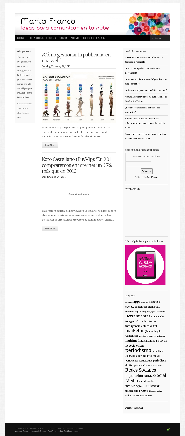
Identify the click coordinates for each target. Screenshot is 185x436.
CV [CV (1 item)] (140, 312)
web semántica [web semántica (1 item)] (138, 396)
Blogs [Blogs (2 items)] (153, 301)
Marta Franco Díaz (134, 408)
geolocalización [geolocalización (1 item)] (158, 312)
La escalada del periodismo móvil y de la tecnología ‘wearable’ (144, 59)
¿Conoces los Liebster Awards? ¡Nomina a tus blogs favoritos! (146, 81)
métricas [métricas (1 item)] (146, 341)
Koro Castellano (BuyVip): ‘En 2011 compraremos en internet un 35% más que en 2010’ (77, 165)
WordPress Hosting (55, 431)
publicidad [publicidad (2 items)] (139, 365)
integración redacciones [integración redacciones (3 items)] (140, 321)
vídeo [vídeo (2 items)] (128, 395)
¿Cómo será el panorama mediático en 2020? (146, 90)
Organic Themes (39, 431)
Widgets (21, 75)
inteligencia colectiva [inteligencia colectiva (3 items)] (138, 326)
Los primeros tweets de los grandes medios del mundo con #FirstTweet (145, 136)
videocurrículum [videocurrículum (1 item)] (155, 391)
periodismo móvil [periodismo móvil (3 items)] (148, 355)
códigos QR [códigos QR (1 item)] (147, 312)
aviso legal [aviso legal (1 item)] (145, 302)
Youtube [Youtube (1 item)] (148, 396)
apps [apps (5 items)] (136, 301)
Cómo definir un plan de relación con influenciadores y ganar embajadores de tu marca (145, 123)
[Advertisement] (145, 212)
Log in (76, 431)
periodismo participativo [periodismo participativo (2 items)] (138, 360)
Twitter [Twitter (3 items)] (143, 390)
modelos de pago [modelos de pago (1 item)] (146, 336)
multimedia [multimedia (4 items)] (133, 340)
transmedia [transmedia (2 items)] (131, 390)
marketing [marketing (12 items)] (135, 330)
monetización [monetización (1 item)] (159, 336)
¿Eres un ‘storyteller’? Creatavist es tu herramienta (142, 70)
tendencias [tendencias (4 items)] (152, 386)
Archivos (75, 37)
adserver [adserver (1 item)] (129, 302)
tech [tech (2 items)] (141, 386)
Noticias (21, 38)
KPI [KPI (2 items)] (155, 326)
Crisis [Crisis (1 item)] (157, 307)
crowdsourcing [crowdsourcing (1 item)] (132, 312)
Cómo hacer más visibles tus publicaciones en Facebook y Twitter (146, 99)
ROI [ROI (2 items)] (146, 376)
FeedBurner (152, 177)
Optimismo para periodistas (43, 37)
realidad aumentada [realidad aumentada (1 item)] (154, 366)
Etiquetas (130, 295)
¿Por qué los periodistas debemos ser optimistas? (142, 110)
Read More (50, 145)
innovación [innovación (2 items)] (157, 316)
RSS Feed (68, 431)
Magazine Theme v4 (22, 431)
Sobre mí (63, 37)
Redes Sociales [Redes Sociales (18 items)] (140, 370)
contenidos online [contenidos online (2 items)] (145, 306)
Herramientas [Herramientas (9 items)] (138, 316)
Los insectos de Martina (94, 37)
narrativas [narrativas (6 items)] (158, 340)
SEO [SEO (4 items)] (151, 376)
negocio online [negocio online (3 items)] (134, 345)
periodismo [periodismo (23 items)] (138, 350)
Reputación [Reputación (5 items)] (134, 376)
